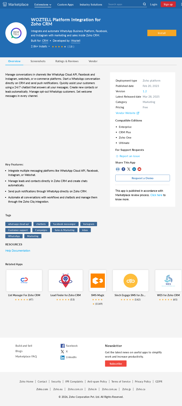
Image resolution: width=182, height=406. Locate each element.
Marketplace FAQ (26, 356)
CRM (45, 40)
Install (162, 33)
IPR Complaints (74, 381)
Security (56, 381)
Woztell (75, 40)
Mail (139, 169)
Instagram (88, 224)
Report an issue (127, 156)
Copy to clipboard (118, 169)
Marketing (33, 236)
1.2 (145, 91)
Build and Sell (23, 345)
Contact (42, 381)
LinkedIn (134, 169)
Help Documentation (17, 250)
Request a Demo (143, 178)
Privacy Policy (143, 381)
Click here (156, 195)
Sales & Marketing (65, 230)
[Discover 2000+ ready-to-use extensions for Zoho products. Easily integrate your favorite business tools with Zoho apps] (18, 4)
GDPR (158, 381)
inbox (85, 230)
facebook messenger (64, 224)
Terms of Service (120, 381)
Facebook (123, 169)
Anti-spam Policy (97, 381)
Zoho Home (26, 381)
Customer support (18, 230)
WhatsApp (14, 236)
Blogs (19, 351)
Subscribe (116, 363)
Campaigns (41, 230)
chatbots (41, 224)
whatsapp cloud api (18, 224)
